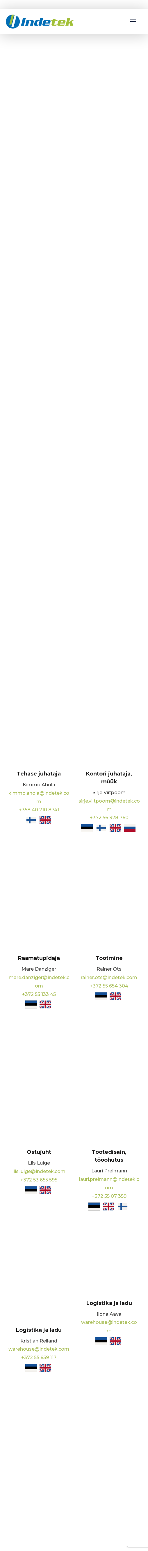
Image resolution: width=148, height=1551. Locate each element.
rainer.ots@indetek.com (109, 977)
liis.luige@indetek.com (39, 1171)
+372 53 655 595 (38, 1180)
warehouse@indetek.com (38, 1349)
